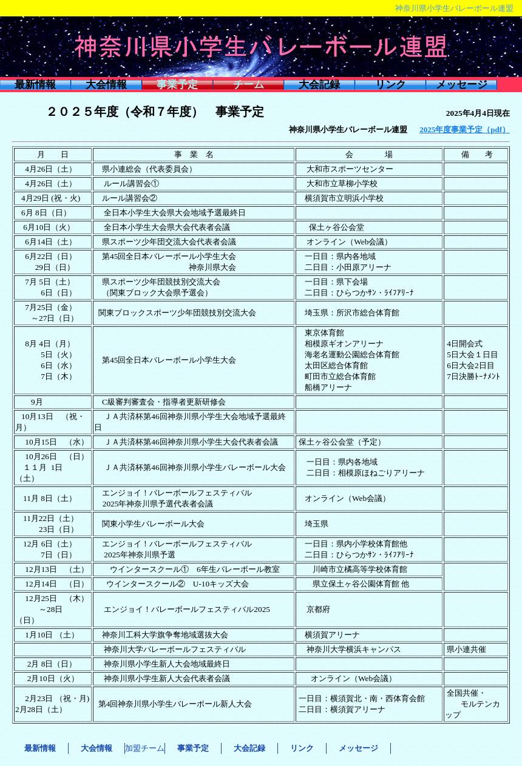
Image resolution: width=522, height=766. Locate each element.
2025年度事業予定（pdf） (464, 129)
